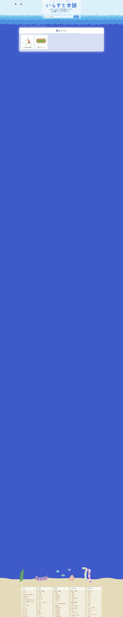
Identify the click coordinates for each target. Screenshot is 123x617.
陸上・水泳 (38, 26)
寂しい (41, 608)
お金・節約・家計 (92, 614)
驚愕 (39, 612)
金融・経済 (74, 602)
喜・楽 (40, 596)
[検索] (76, 16)
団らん (89, 596)
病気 (89, 605)
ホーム (20, 26)
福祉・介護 (74, 608)
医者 (57, 592)
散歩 (89, 600)
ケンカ (89, 601)
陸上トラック (41, 42)
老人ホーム (74, 611)
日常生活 (90, 588)
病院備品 (58, 598)
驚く (40, 614)
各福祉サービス (76, 615)
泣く (40, 601)
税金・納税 (74, 605)
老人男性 (25, 613)
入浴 (89, 598)
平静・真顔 (41, 591)
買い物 (89, 610)
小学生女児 (25, 598)
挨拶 (89, 592)
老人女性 (25, 615)
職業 (56, 588)
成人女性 (25, 611)
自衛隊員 (58, 615)
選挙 (73, 594)
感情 (40, 588)
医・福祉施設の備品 (60, 603)
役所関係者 (58, 607)
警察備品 (58, 611)
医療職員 (58, 596)
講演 (73, 596)
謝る (40, 606)
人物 (23, 588)
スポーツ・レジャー (29, 26)
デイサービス (75, 613)
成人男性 (25, 609)
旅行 (89, 612)
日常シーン (90, 591)
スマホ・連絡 (91, 607)
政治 (73, 600)
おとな (24, 607)
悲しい (41, 604)
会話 (89, 594)
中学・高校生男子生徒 (28, 600)
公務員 (56, 606)
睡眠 (89, 603)
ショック (41, 616)
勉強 (89, 616)
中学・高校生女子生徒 (28, 601)
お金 (73, 604)
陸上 (44, 26)
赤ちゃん (25, 592)
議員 (73, 592)
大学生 (24, 603)
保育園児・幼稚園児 (28, 594)
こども (24, 591)
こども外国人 (26, 605)
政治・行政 (74, 591)
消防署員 (58, 613)
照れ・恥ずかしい (43, 602)
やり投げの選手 (28, 42)
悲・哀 (40, 599)
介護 (73, 610)
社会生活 (73, 588)
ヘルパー (58, 601)
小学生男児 (25, 596)
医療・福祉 (58, 591)
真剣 (40, 594)
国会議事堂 (74, 598)
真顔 (40, 592)
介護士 (57, 600)
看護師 (57, 594)
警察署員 (58, 609)
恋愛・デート (91, 609)
